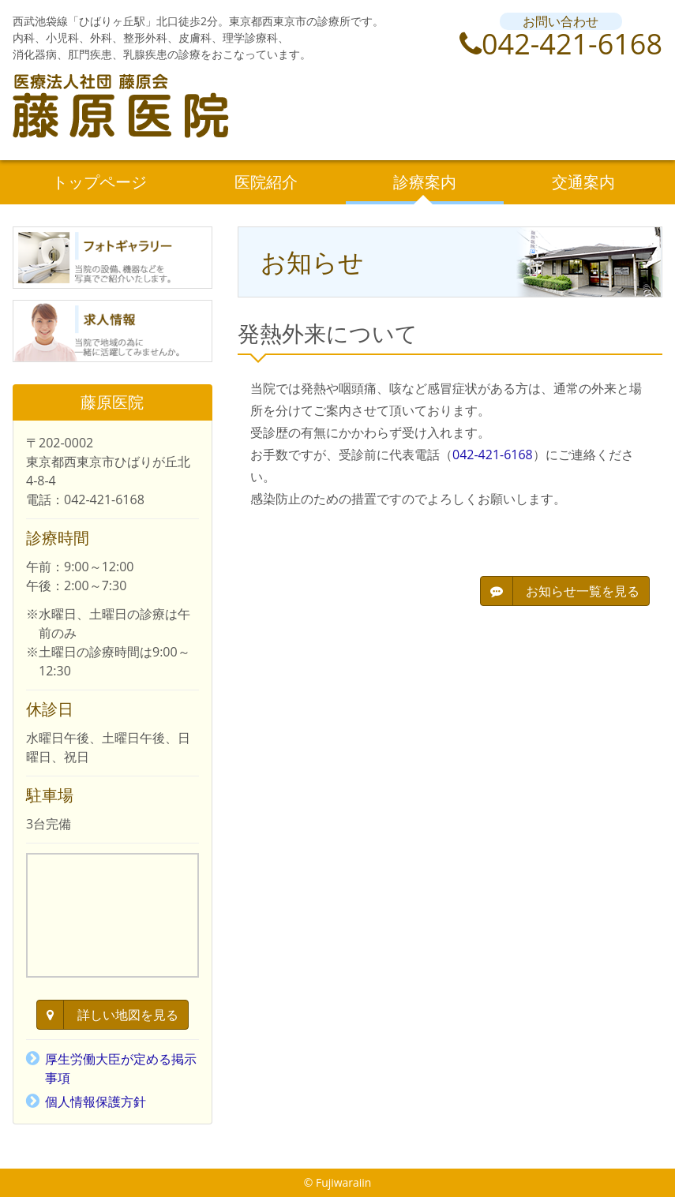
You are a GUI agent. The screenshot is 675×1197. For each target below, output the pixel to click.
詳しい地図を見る (112, 1015)
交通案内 (583, 182)
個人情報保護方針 (95, 1101)
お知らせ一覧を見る (564, 591)
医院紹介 (266, 182)
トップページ (99, 182)
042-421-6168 (560, 43)
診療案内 (424, 182)
